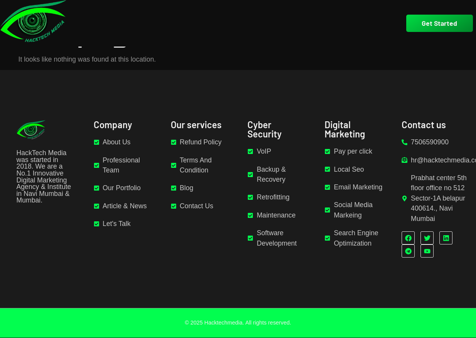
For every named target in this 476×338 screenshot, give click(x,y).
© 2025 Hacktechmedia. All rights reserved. (238, 323)
